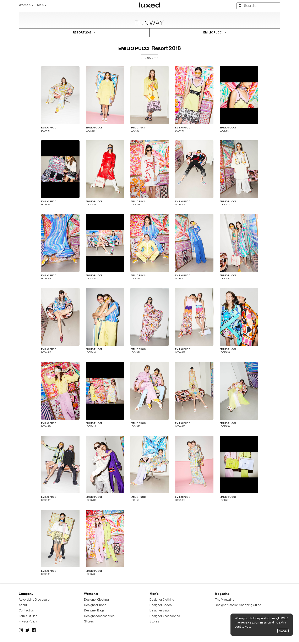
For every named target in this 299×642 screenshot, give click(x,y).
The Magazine (224, 599)
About (23, 605)
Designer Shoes (95, 605)
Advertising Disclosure (34, 599)
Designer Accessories (99, 616)
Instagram (21, 630)
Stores (89, 621)
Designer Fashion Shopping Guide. (238, 605)
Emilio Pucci (134, 48)
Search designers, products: (239, 5)
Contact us (26, 610)
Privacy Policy (28, 621)
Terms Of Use (28, 616)
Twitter (27, 630)
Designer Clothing (96, 599)
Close (283, 631)
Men (40, 5)
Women (25, 5)
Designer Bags (94, 610)
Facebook (34, 630)
